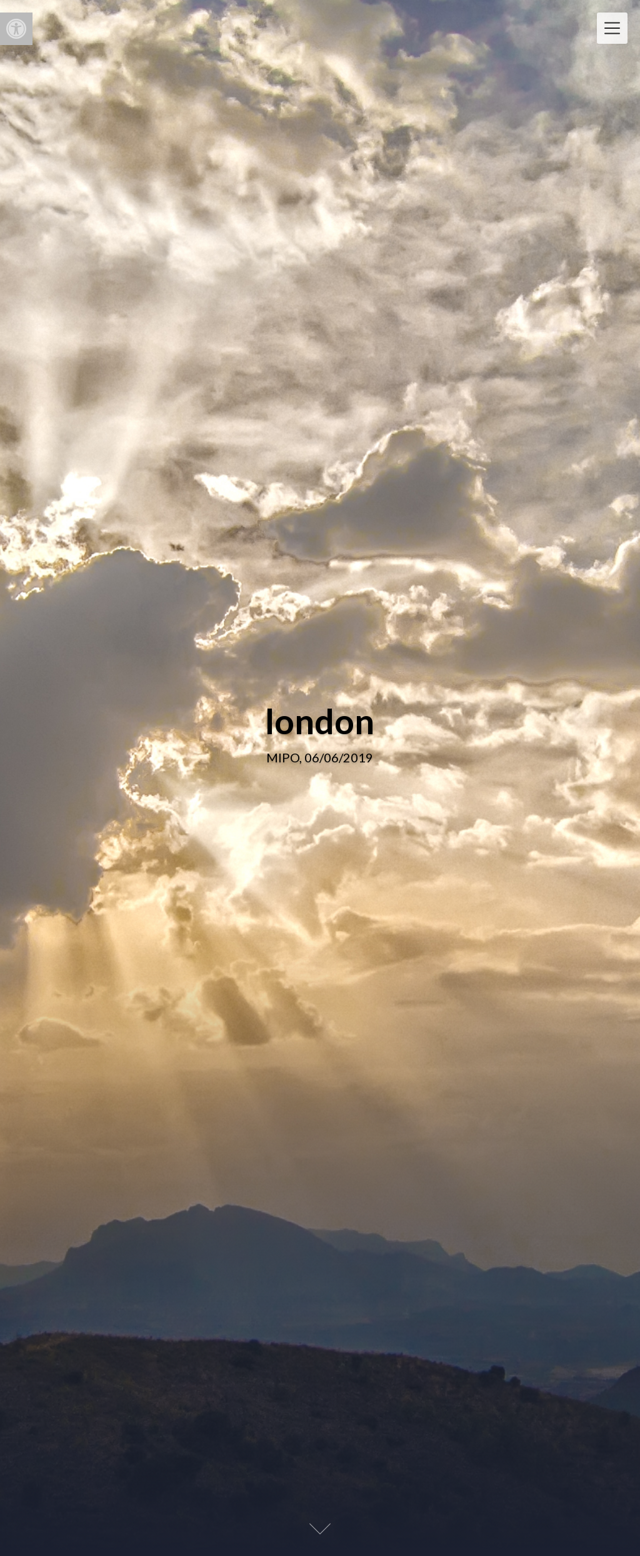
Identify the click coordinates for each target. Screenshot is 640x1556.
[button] (16, 29)
